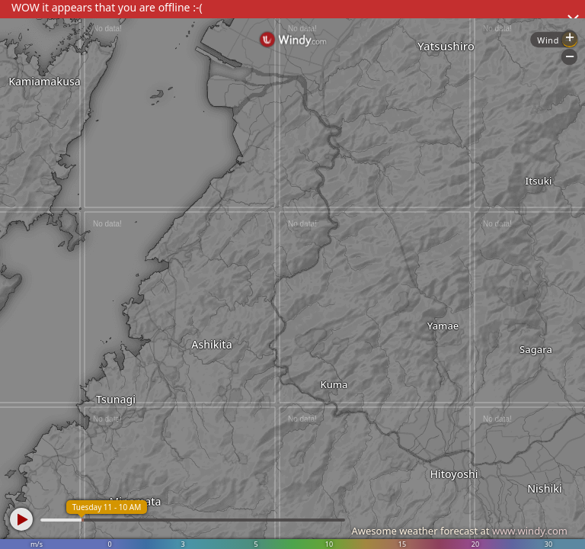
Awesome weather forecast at (459, 531)
